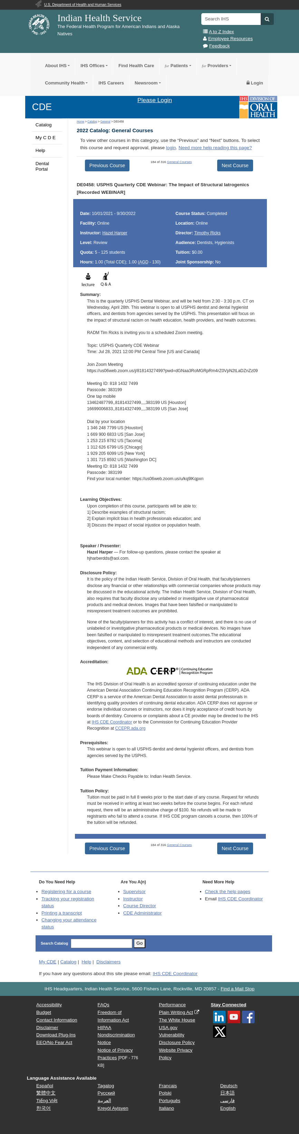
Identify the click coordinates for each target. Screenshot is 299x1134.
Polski (165, 1093)
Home (80, 121)
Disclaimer (47, 1027)
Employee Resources (230, 38)
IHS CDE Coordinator (112, 722)
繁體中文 (46, 1093)
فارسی (227, 1100)
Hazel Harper (115, 233)
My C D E (46, 137)
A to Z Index (221, 31)
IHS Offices (92, 65)
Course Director (139, 905)
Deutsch (229, 1085)
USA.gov (168, 1027)
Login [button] (255, 83)
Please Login (154, 100)
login (171, 147)
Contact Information (56, 1020)
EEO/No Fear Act (54, 1042)
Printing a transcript (61, 913)
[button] (267, 19)
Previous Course (107, 165)
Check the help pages (228, 891)
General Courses (179, 162)
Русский (106, 1093)
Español (44, 1085)
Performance (172, 1004)
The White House (177, 1020)
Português (169, 1100)
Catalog (44, 124)
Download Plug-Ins (56, 1034)
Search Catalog (54, 943)
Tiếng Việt (46, 1100)
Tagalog (106, 1085)
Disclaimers (108, 961)
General (105, 121)
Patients (176, 65)
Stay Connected (229, 1004)
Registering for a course (66, 891)
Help (40, 150)
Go (139, 943)
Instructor (133, 898)
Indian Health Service (99, 17)
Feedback (219, 45)
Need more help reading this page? (215, 147)
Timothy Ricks (207, 233)
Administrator (142, 913)
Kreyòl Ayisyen (113, 1108)
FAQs (103, 1004)
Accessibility (49, 1004)
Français (168, 1085)
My (48, 961)
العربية (104, 1100)
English (228, 1108)
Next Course (235, 165)
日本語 (227, 1093)
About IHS (56, 65)
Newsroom (146, 83)
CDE (42, 106)
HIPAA (105, 1027)
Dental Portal (42, 166)
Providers (215, 65)
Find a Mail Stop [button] (237, 988)
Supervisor (134, 891)
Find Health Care (136, 65)
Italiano (166, 1108)
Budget (43, 1012)
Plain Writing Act (176, 1012)
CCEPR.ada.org (130, 728)
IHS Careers (111, 83)
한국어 (43, 1108)
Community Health (65, 83)
